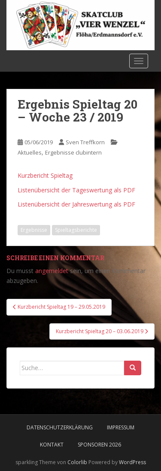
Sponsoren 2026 (99, 444)
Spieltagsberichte (76, 230)
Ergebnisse (34, 230)
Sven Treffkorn (85, 142)
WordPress (132, 462)
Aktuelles (30, 152)
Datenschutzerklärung (60, 427)
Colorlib (77, 462)
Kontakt (52, 444)
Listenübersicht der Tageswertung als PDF (76, 190)
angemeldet (51, 271)
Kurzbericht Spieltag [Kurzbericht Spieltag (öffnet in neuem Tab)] (45, 175)
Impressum (120, 427)
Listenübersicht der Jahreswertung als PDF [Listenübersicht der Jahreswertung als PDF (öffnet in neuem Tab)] (76, 204)
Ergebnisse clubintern (73, 152)
